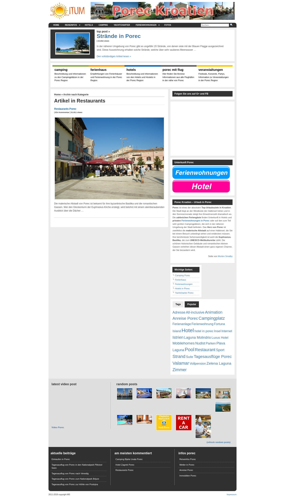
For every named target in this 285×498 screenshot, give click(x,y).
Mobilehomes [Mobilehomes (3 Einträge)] (183, 343)
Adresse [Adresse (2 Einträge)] (178, 312)
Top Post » (103, 31)
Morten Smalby (225, 256)
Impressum (232, 494)
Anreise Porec (186, 470)
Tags (178, 304)
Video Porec (57, 427)
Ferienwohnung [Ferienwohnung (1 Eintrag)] (202, 324)
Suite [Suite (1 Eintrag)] (189, 357)
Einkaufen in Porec (61, 459)
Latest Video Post (63, 384)
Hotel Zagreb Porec (124, 465)
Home (56, 25)
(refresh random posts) (218, 442)
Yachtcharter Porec (184, 293)
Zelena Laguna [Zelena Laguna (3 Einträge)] (218, 363)
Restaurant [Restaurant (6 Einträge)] (205, 349)
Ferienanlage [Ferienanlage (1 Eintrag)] (181, 324)
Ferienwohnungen (148, 25)
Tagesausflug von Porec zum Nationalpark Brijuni (75, 479)
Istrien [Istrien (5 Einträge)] (177, 337)
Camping (103, 25)
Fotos (167, 25)
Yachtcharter (122, 25)
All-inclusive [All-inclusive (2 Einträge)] (195, 312)
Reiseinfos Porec (187, 459)
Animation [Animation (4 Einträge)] (213, 312)
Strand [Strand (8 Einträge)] (178, 356)
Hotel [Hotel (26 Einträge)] (187, 330)
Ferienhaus (180, 280)
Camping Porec (182, 275)
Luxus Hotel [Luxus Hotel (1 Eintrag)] (220, 337)
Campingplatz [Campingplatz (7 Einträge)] (212, 318)
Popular (191, 304)
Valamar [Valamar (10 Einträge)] (180, 363)
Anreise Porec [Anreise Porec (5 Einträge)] (185, 318)
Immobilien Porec (187, 475)
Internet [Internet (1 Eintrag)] (226, 331)
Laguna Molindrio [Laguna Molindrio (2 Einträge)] (197, 338)
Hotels (89, 25)
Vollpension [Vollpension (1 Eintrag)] (198, 363)
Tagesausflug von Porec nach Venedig (70, 473)
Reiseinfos (72, 25)
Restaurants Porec (65, 108)
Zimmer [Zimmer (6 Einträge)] (179, 369)
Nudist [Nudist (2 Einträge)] (200, 343)
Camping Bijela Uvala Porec (128, 459)
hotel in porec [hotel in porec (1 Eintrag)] (203, 331)
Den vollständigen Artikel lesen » (114, 56)
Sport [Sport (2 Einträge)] (220, 350)
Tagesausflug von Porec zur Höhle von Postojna (75, 484)
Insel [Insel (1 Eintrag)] (217, 331)
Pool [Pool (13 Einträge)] (189, 349)
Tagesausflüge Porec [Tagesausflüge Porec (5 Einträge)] (213, 356)
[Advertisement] (32, 103)
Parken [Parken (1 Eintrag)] (211, 343)
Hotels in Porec (182, 288)
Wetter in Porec (186, 465)
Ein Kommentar (62, 112)
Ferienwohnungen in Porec (195, 220)
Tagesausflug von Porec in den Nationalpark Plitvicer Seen (77, 466)
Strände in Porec (119, 36)
